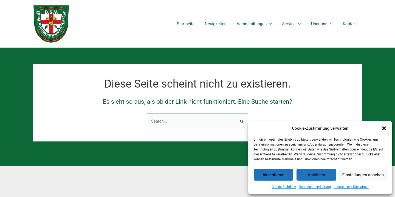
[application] (276, 24)
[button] (384, 128)
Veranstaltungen (261, 24)
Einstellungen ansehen (363, 174)
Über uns (324, 24)
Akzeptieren (273, 174)
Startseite (197, 23)
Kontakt (351, 23)
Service (296, 24)
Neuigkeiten (225, 23)
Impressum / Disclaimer (351, 187)
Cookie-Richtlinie (284, 187)
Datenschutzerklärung (315, 187)
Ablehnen (316, 174)
